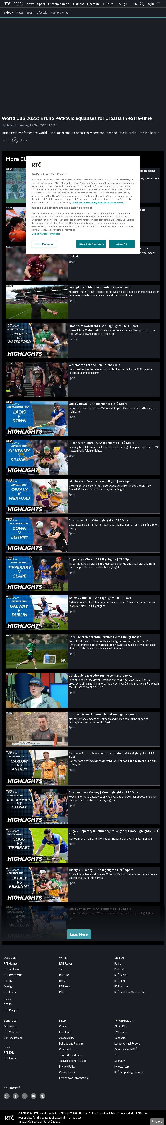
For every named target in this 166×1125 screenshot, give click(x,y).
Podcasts (120, 969)
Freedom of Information (73, 1078)
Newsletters (122, 1066)
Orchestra (10, 1026)
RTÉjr (62, 992)
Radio (117, 963)
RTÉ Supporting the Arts (128, 1072)
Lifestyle (93, 4)
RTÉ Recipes (11, 1010)
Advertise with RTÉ (125, 1049)
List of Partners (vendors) (46, 233)
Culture (108, 4)
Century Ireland (13, 1037)
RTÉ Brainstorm (13, 975)
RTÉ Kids (9, 1052)
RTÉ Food (9, 1004)
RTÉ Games (11, 963)
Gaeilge (121, 4)
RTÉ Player (65, 963)
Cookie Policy (67, 1072)
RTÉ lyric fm (121, 986)
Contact (64, 1026)
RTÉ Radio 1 (121, 975)
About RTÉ (120, 1026)
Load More (79, 934)
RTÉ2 (62, 980)
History (8, 980)
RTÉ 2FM (119, 980)
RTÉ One (64, 975)
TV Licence (120, 1032)
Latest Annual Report (127, 1043)
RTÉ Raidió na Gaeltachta (129, 992)
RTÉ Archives (11, 969)
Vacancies (120, 1037)
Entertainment (58, 4)
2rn (116, 1055)
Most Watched (59, 12)
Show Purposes (44, 243)
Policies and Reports (71, 1043)
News (30, 4)
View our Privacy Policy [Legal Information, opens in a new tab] (110, 202)
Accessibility (66, 1037)
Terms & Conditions (70, 1055)
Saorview (120, 1060)
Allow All (121, 243)
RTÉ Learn (10, 992)
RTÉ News (65, 986)
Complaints (66, 1049)
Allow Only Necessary (91, 243)
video (7, 12)
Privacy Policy (67, 1066)
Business (78, 4)
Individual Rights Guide (73, 1060)
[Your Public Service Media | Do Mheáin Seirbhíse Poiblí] (9, 1117)
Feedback (65, 1032)
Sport (41, 4)
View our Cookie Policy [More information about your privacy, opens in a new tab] (85, 202)
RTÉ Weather (11, 1032)
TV (61, 969)
